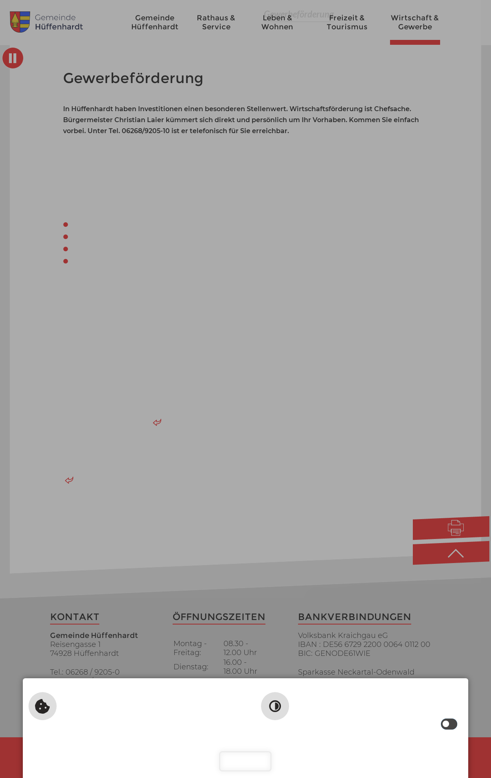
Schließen (246, 761)
